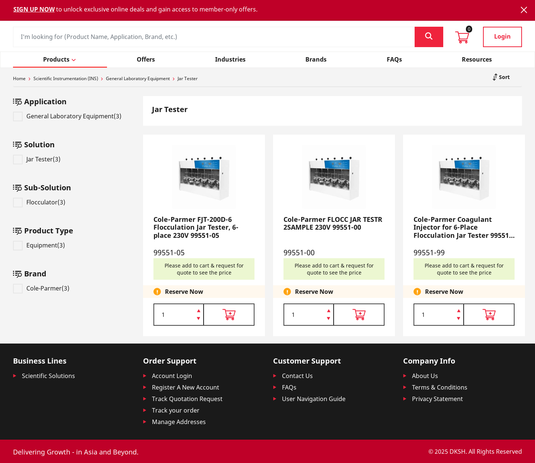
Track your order (176, 410)
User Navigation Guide (314, 399)
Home (19, 78)
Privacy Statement (437, 399)
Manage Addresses (179, 422)
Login (502, 36)
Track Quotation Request (187, 399)
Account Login (172, 376)
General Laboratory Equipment (138, 78)
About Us (425, 376)
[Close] (524, 9)
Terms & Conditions (439, 387)
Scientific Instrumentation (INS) (65, 78)
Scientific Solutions (48, 376)
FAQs (289, 387)
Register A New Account (185, 387)
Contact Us (297, 376)
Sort (503, 77)
